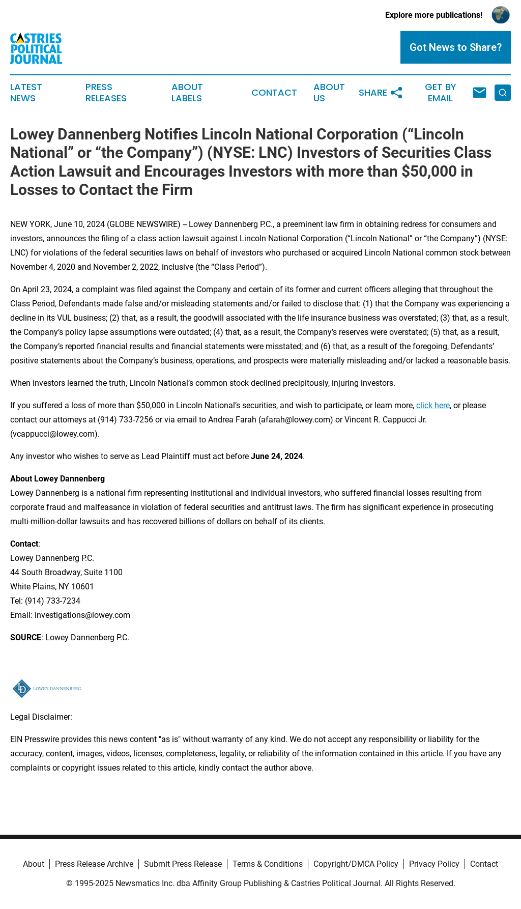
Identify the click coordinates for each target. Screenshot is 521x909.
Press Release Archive (94, 864)
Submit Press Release (183, 864)
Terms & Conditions (268, 864)
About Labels (187, 92)
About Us (329, 92)
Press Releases (106, 92)
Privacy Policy (434, 864)
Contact (274, 92)
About (33, 864)
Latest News (26, 92)
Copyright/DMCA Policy (355, 864)
